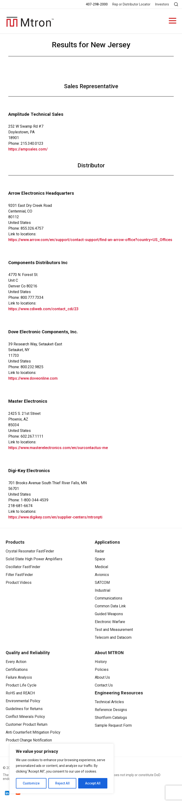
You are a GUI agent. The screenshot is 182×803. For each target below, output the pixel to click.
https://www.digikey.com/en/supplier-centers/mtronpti (55, 517)
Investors (162, 4)
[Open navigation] (172, 21)
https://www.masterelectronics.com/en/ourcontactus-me (58, 447)
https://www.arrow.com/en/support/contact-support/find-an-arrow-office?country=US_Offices (90, 239)
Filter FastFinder (19, 574)
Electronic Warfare (110, 621)
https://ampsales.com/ (28, 149)
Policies (102, 669)
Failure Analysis (19, 677)
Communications (108, 598)
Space (100, 559)
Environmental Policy (23, 701)
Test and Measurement (114, 629)
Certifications (17, 669)
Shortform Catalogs (111, 717)
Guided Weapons (109, 614)
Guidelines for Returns (24, 708)
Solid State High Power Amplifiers (34, 559)
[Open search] (176, 4)
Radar (99, 551)
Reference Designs (111, 709)
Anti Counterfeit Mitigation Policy (33, 732)
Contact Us (104, 685)
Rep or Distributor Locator (131, 4)
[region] (61, 768)
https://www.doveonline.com (33, 378)
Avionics (102, 574)
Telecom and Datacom (113, 637)
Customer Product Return (26, 724)
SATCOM (102, 582)
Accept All (92, 783)
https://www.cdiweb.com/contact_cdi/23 (43, 309)
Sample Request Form (113, 725)
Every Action (16, 661)
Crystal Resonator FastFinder (30, 551)
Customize (31, 783)
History (101, 661)
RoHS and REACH (20, 693)
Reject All (62, 783)
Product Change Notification (29, 740)
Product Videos (19, 582)
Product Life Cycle (21, 685)
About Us (102, 677)
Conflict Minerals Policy (25, 716)
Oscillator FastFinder (23, 567)
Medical (101, 567)
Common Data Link (110, 606)
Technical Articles (109, 702)
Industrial (102, 590)
